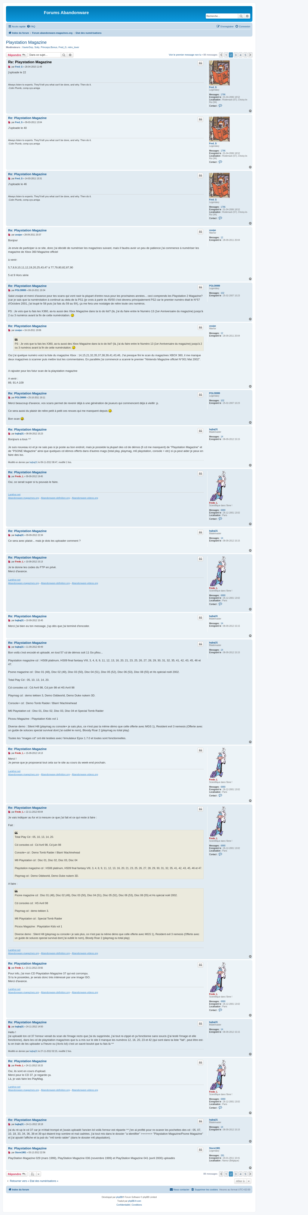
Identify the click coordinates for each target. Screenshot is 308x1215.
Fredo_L (213, 503)
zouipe (212, 230)
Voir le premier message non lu (185, 54)
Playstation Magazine (26, 42)
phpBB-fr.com (134, 1201)
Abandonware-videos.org (85, 498)
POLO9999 (214, 286)
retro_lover (73, 47)
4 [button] (240, 55)
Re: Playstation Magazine (30, 62)
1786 (223, 94)
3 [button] (236, 55)
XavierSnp (27, 47)
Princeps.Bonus (49, 47)
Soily (37, 47)
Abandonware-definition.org (55, 498)
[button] (221, 54)
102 (222, 293)
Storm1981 (214, 1148)
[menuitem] (31, 26)
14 (222, 436)
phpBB (119, 1197)
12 (222, 237)
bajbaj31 (213, 429)
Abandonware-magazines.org (23, 498)
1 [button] (226, 55)
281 (222, 1155)
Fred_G (63, 47)
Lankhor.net (14, 494)
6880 (223, 510)
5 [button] (245, 55)
